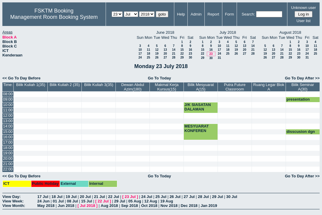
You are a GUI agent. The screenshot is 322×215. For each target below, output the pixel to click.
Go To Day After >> (302, 78)
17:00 (8, 142)
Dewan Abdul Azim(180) (132, 86)
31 (219, 57)
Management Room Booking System (54, 17)
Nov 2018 (169, 205)
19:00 (8, 153)
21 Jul (99, 196)
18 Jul (56, 196)
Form (229, 14)
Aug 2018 (109, 205)
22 (182, 53)
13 (165, 49)
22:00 (8, 169)
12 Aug (150, 201)
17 (140, 53)
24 (140, 57)
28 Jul (203, 196)
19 (156, 53)
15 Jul (86, 201)
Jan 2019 (209, 205)
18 (148, 53)
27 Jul (189, 196)
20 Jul (85, 196)
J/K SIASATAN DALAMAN (197, 106)
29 (182, 57)
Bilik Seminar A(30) (303, 86)
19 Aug (166, 201)
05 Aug (134, 201)
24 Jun (43, 201)
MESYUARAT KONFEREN (196, 128)
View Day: (11, 196)
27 (165, 57)
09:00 (8, 99)
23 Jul (130, 196)
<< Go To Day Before (21, 78)
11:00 (8, 110)
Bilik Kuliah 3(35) (98, 84)
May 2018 (46, 205)
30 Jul (231, 196)
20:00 (8, 158)
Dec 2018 (189, 205)
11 (148, 49)
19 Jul (71, 196)
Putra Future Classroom (234, 86)
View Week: (13, 201)
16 (190, 49)
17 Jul (42, 196)
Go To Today (159, 78)
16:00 (8, 137)
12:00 (8, 115)
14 (173, 49)
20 (165, 53)
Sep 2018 (129, 205)
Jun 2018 (66, 205)
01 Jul (58, 201)
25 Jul (161, 196)
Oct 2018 (149, 205)
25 (148, 57)
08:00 (8, 94)
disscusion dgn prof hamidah (300, 133)
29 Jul (217, 196)
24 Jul (146, 196)
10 (140, 49)
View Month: (13, 205)
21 (173, 53)
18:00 (8, 147)
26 (156, 57)
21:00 (8, 164)
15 (182, 49)
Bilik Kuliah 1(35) (30, 84)
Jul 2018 (87, 205)
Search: (248, 14)
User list (304, 21)
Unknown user (303, 7)
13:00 (8, 121)
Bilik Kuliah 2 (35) (65, 84)
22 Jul (113, 196)
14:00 (8, 126)
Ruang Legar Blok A (268, 86)
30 (190, 57)
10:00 (8, 104)
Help (181, 14)
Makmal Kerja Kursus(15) (166, 86)
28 (173, 57)
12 (156, 49)
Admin (196, 14)
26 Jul (175, 196)
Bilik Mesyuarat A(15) (200, 86)
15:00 (8, 131)
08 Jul (72, 201)
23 (190, 53)
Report (213, 14)
